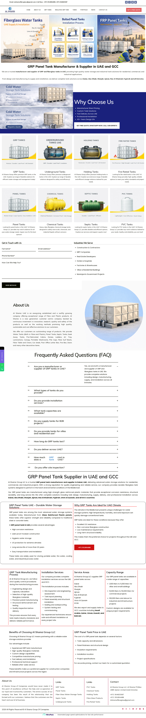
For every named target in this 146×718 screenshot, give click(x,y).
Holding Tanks (91, 171)
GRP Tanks (47, 10)
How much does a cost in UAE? (46, 458)
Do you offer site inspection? (46, 467)
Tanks (75, 10)
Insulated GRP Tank (62, 10)
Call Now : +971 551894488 (46, 2)
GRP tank (51, 458)
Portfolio (84, 10)
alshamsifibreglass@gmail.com (25, 2)
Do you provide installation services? (45, 401)
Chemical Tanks (55, 224)
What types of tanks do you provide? (45, 391)
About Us (37, 10)
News (93, 10)
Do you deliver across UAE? (45, 449)
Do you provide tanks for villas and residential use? (47, 432)
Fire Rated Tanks (127, 171)
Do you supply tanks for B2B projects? (46, 422)
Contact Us (103, 10)
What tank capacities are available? (44, 412)
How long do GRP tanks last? (46, 441)
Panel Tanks (19, 224)
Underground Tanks (55, 171)
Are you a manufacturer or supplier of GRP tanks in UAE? (47, 367)
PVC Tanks (127, 224)
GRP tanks (28, 174)
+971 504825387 (62, 2)
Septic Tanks (91, 224)
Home (28, 10)
